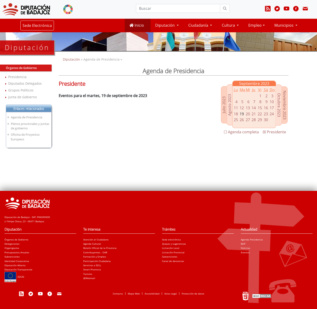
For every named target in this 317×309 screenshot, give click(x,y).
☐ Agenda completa (241, 132)
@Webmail (89, 278)
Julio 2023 (223, 104)
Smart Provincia (92, 269)
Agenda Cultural (92, 243)
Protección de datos (193, 293)
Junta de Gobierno (22, 97)
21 (254, 113)
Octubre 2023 (279, 105)
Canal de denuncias (173, 261)
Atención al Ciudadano (96, 239)
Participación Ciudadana (97, 261)
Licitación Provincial (173, 252)
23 (266, 113)
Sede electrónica (171, 239)
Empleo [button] (255, 25)
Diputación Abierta (15, 265)
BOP (243, 243)
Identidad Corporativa (16, 261)
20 (248, 113)
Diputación (72, 59)
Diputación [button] (165, 25)
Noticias (245, 248)
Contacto (118, 293)
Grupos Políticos (21, 90)
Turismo (87, 274)
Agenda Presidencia (252, 239)
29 (260, 119)
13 (248, 107)
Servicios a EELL (92, 265)
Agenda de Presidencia (26, 117)
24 (272, 113)
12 (242, 107)
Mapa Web (134, 293)
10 (272, 101)
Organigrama (11, 248)
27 (248, 119)
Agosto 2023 (229, 105)
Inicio (136, 25)
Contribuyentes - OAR (95, 252)
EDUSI (14, 276)
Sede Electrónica (37, 25)
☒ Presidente (274, 132)
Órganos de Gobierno (16, 239)
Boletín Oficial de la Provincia (100, 248)
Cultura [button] (229, 25)
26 (242, 119)
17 (272, 107)
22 (260, 113)
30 (266, 119)
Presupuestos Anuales (16, 252)
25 (236, 119)
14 (254, 107)
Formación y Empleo (94, 256)
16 (266, 107)
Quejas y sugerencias (174, 243)
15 (260, 107)
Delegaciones (11, 243)
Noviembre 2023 (284, 105)
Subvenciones (12, 256)
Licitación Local (170, 248)
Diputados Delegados (25, 83)
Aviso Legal (170, 293)
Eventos (245, 252)
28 (254, 119)
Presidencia (17, 77)
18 (236, 113)
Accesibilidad (152, 293)
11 (236, 107)
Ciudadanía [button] (198, 25)
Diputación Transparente (18, 269)
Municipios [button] (284, 25)
